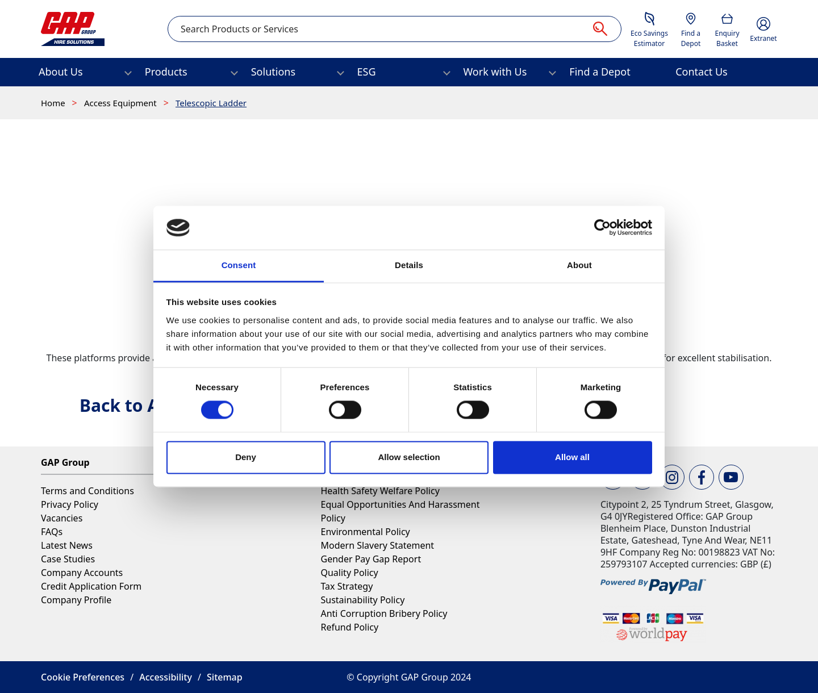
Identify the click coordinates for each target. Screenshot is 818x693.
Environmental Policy (365, 531)
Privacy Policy (69, 504)
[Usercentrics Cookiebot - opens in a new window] (602, 227)
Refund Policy (349, 627)
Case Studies (68, 559)
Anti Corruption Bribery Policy (383, 613)
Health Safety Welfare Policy (379, 491)
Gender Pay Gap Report (370, 559)
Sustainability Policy (362, 600)
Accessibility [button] (165, 677)
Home (54, 102)
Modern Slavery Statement (377, 545)
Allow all (572, 457)
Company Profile (76, 600)
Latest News (67, 545)
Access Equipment (121, 102)
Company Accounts (82, 572)
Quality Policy (349, 572)
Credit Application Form (91, 586)
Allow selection (409, 457)
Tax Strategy (346, 586)
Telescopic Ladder (211, 102)
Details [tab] (409, 265)
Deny (245, 457)
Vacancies (61, 518)
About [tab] (579, 265)
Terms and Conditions (87, 491)
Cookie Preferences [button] (82, 677)
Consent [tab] (239, 265)
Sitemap (225, 677)
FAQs (51, 531)
